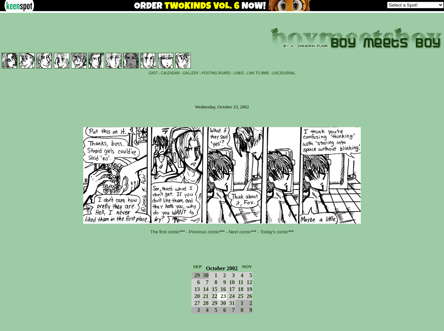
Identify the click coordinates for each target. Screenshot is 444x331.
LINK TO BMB (258, 73)
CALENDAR (170, 73)
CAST (153, 73)
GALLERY (191, 73)
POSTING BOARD (216, 73)
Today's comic (274, 231)
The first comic (165, 231)
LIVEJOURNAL (283, 73)
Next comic (240, 231)
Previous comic (204, 231)
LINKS (239, 73)
